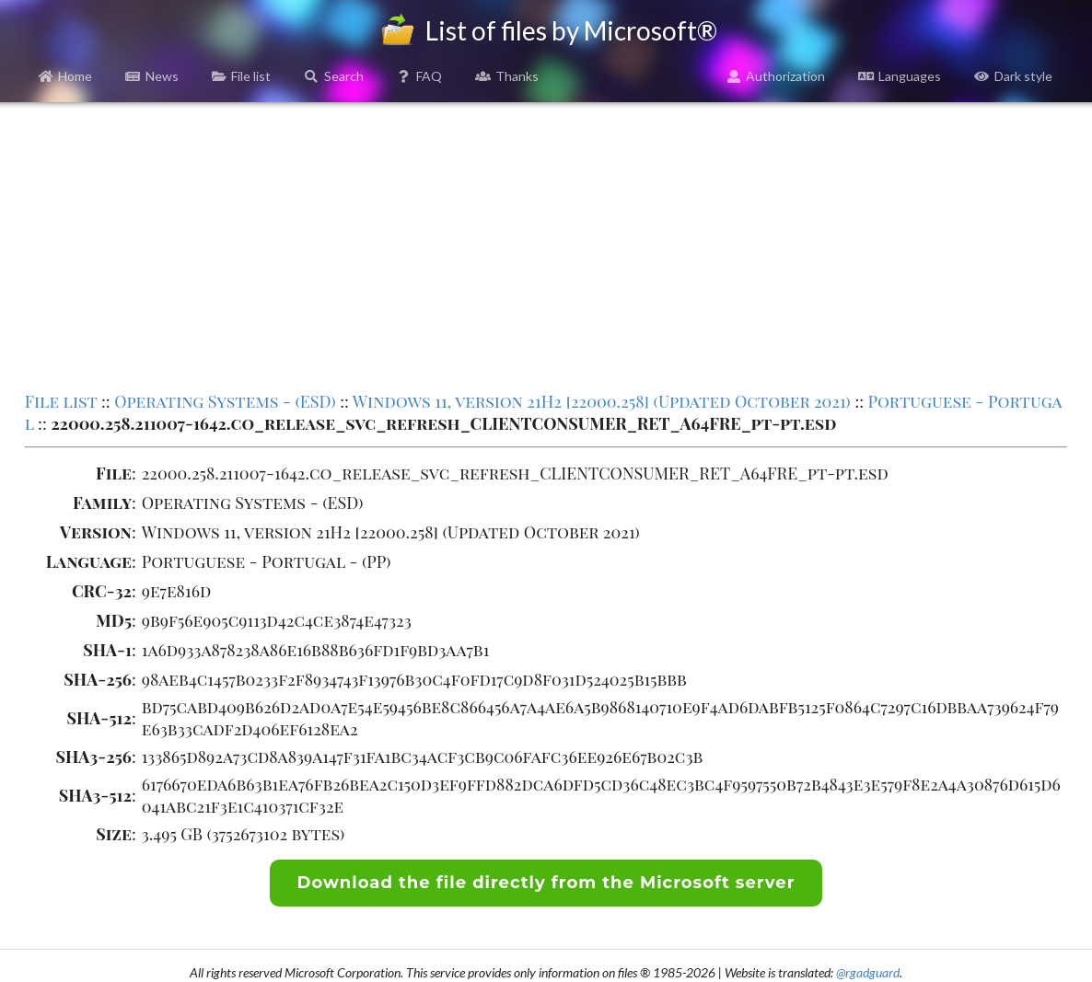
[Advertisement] (546, 245)
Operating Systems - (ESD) (225, 401)
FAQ (420, 76)
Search (334, 76)
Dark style (1013, 76)
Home (66, 76)
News (152, 76)
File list (242, 76)
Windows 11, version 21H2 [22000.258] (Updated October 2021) (602, 401)
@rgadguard (868, 972)
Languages (899, 76)
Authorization (776, 76)
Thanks (507, 76)
